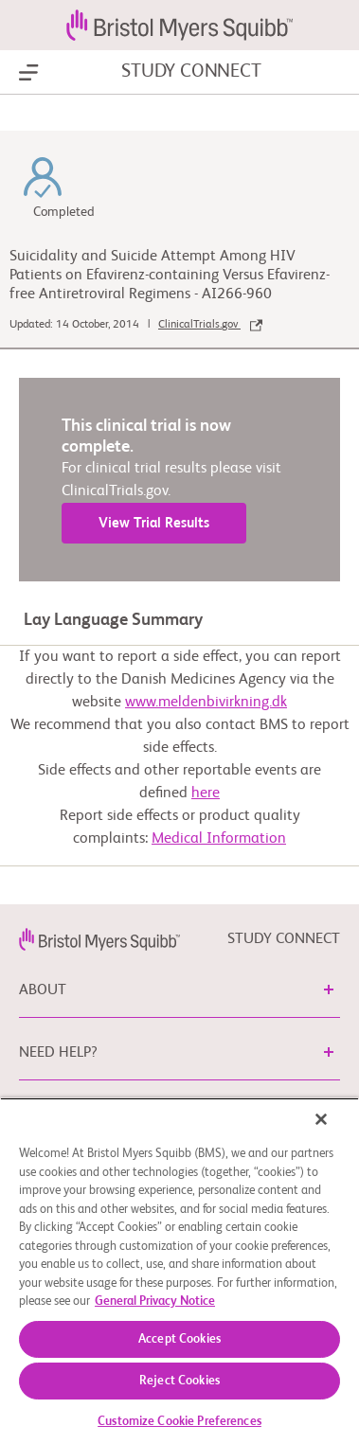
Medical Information (219, 839)
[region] (179, 1270)
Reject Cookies (179, 1381)
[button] (328, 989)
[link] (99, 939)
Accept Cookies (179, 1339)
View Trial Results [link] (154, 523)
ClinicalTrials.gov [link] (210, 324)
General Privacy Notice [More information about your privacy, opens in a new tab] (155, 1301)
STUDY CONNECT (190, 71)
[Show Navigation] (29, 73)
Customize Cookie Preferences (179, 1422)
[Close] (321, 1119)
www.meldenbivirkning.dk (206, 702)
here (205, 793)
